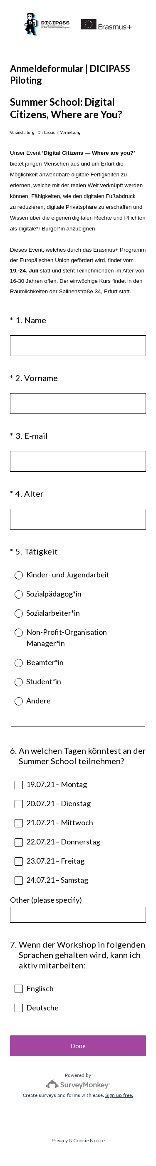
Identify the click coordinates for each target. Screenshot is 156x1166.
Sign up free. (119, 1095)
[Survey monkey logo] (78, 1084)
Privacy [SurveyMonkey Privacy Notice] (60, 1140)
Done (78, 1046)
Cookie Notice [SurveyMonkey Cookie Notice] (89, 1140)
